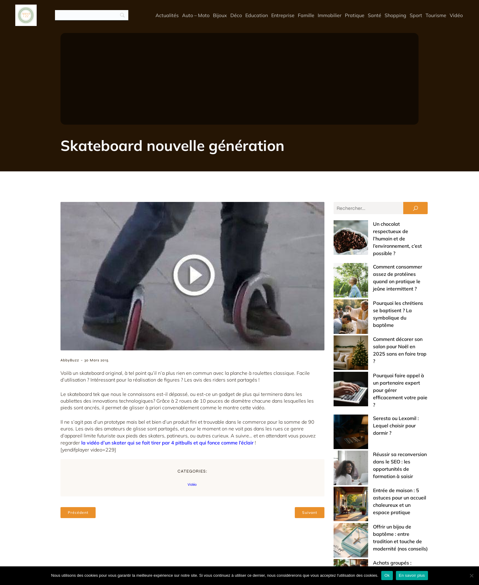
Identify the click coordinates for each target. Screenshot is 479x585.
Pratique (354, 15)
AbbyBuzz (69, 360)
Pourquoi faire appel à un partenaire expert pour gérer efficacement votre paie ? (378, 321)
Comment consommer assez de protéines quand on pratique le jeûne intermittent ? (375, 252)
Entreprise (282, 15)
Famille (306, 15)
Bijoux (220, 15)
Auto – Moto (196, 15)
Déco (236, 15)
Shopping (395, 15)
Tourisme (436, 15)
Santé (374, 15)
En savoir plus (412, 575)
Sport (416, 15)
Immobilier (330, 15)
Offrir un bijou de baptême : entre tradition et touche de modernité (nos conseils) (376, 412)
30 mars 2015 (96, 360)
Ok (386, 575)
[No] (471, 575)
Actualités (167, 15)
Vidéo (456, 15)
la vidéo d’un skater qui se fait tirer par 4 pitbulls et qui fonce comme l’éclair (167, 443)
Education (256, 15)
